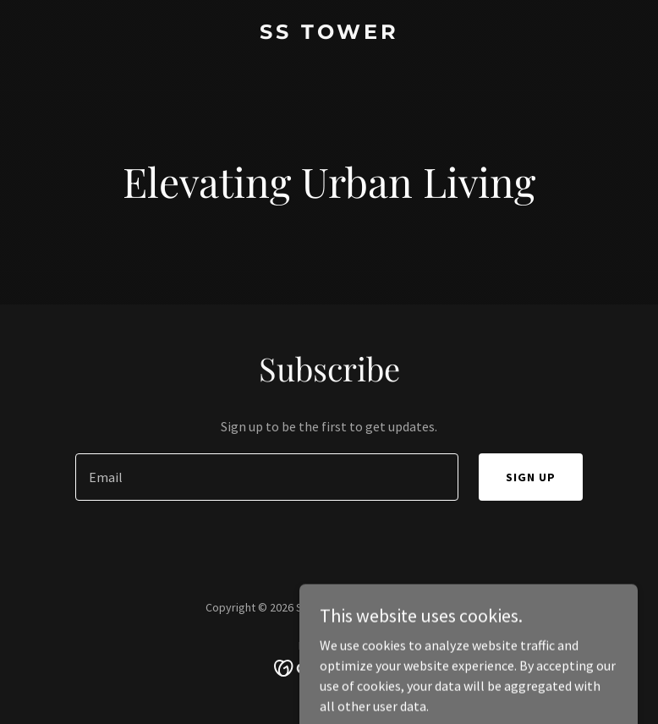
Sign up (531, 477)
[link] (329, 33)
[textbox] (266, 477)
